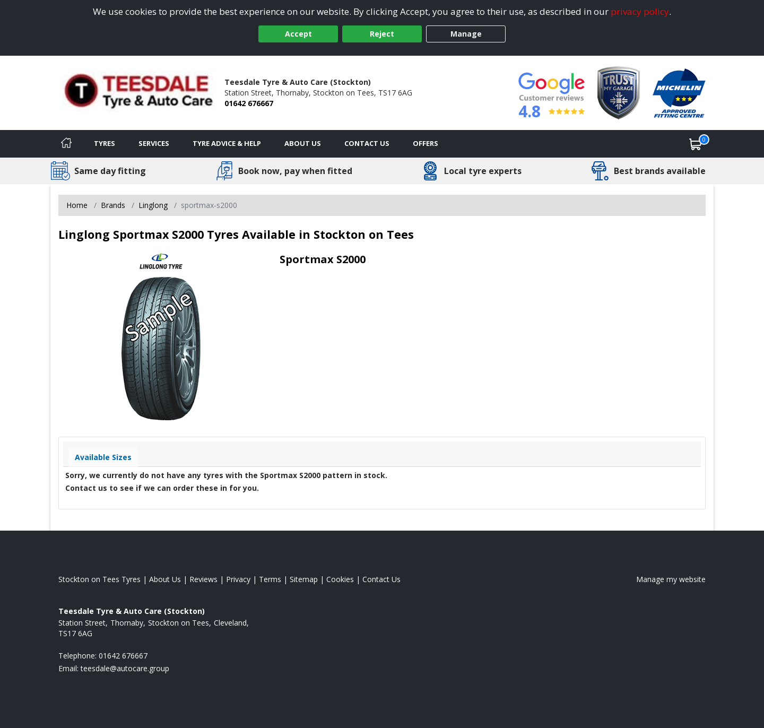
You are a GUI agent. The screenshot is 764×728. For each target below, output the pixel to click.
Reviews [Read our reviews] (203, 579)
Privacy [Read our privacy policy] (238, 579)
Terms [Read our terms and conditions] (270, 579)
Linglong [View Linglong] (153, 205)
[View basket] (696, 144)
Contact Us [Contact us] (366, 143)
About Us (302, 143)
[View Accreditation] (618, 92)
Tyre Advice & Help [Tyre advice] (227, 143)
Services (153, 143)
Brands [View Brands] (113, 205)
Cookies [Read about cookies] (340, 579)
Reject (382, 34)
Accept (298, 34)
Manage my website (671, 579)
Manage (466, 34)
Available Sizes (103, 457)
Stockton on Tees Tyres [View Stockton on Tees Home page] (99, 579)
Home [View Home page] (77, 205)
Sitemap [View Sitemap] (304, 579)
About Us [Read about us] (165, 579)
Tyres (104, 143)
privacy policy (640, 11)
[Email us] (125, 668)
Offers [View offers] (425, 143)
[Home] (66, 144)
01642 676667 (248, 103)
